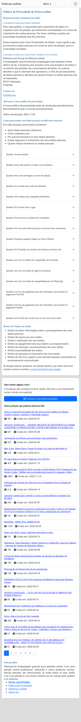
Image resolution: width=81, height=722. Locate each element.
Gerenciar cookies (17, 688)
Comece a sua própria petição (40, 398)
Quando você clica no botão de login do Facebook (28, 271)
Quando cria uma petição (17, 154)
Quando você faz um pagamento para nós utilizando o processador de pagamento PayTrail (37, 293)
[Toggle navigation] (75, 4)
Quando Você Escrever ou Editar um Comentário (27, 218)
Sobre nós (13, 692)
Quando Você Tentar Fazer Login (20, 207)
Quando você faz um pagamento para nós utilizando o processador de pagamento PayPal (37, 306)
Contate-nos (9, 95)
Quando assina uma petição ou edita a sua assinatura (29, 165)
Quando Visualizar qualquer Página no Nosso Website (30, 239)
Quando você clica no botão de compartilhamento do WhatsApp (34, 281)
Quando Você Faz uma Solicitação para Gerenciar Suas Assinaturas (36, 228)
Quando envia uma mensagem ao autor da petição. (28, 175)
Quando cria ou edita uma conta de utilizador (26, 186)
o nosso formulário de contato (45, 369)
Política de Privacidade (20, 685)
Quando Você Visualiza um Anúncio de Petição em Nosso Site (33, 249)
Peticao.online (11, 4)
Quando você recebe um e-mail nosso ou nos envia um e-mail (33, 318)
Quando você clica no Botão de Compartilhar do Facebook (32, 260)
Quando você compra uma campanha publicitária (28, 196)
